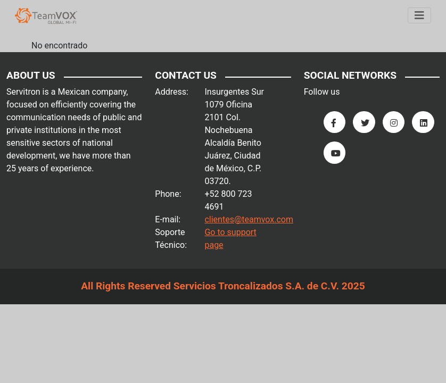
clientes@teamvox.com (248, 219)
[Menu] (419, 15)
